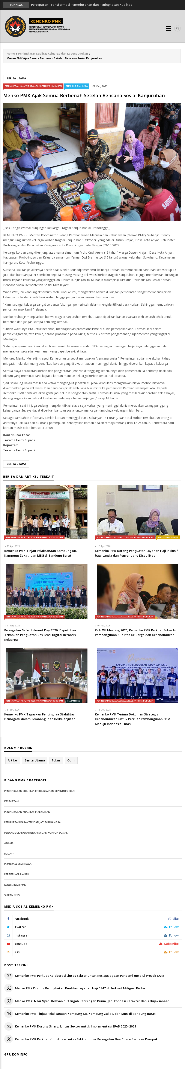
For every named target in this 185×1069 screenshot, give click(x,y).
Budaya (9, 853)
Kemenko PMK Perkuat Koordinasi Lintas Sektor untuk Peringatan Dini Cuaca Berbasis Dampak (86, 1039)
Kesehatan (11, 801)
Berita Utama (16, 78)
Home (11, 53)
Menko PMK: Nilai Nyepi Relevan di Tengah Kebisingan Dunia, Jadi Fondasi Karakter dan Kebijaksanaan (92, 1001)
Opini (71, 760)
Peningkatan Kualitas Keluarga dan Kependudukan (53, 53)
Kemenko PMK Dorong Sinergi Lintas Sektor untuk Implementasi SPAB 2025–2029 (75, 1026)
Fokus (56, 760)
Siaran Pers (73, 700)
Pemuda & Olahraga (77, 86)
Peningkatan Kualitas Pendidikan (27, 812)
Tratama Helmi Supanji (19, 440)
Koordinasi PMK (15, 885)
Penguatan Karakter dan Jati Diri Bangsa (32, 822)
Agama (9, 843)
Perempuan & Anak (168, 537)
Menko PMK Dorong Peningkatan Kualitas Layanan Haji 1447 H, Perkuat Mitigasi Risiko (80, 988)
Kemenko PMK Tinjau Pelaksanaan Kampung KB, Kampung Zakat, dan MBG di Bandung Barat (85, 1014)
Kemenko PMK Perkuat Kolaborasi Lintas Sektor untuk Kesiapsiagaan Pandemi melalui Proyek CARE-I (91, 976)
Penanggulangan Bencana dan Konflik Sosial (36, 832)
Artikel (13, 760)
